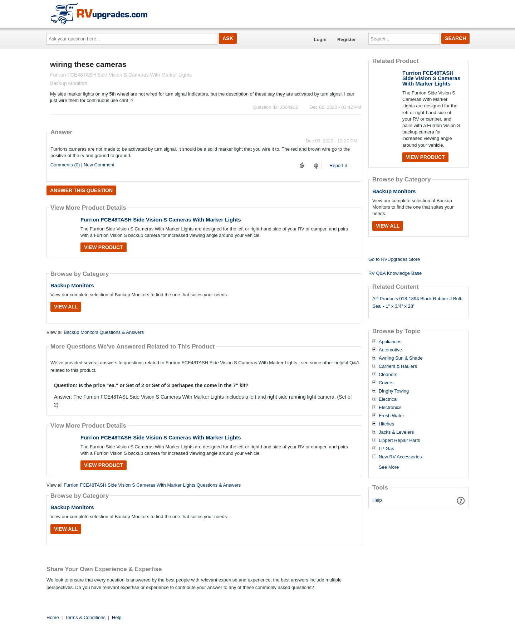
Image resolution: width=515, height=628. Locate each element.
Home (52, 617)
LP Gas (386, 448)
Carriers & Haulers (398, 366)
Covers (386, 382)
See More (389, 467)
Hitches (386, 424)
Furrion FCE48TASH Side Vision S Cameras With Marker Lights (160, 219)
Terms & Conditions (85, 617)
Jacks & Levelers (396, 432)
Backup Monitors (72, 285)
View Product (103, 247)
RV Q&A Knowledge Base (395, 273)
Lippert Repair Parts (399, 440)
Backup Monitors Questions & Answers (104, 332)
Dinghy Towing (394, 391)
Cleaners (388, 374)
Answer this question (81, 190)
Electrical (388, 399)
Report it (338, 165)
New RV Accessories (400, 456)
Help (377, 500)
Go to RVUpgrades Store (394, 259)
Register (346, 39)
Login (320, 39)
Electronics (390, 407)
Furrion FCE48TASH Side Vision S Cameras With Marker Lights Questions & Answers (152, 485)
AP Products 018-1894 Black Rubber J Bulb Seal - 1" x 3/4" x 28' (417, 302)
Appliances (390, 341)
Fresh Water (391, 415)
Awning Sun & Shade (401, 358)
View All (66, 307)
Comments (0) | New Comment (82, 164)
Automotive (390, 349)
